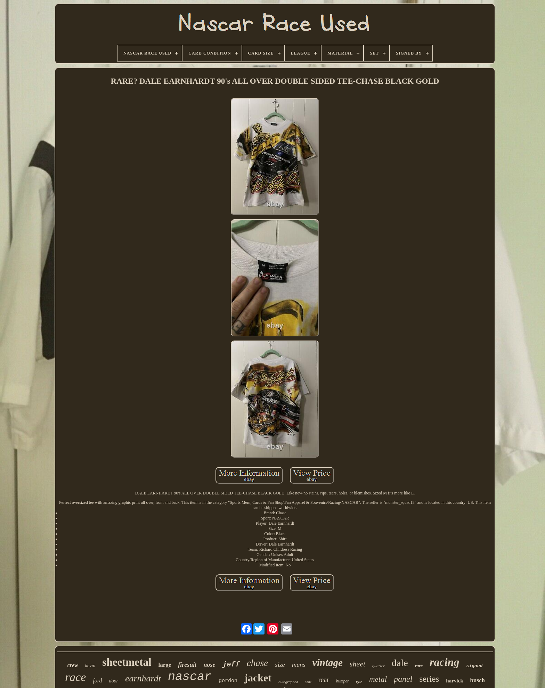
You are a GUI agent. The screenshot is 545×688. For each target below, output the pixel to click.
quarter (378, 665)
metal (378, 679)
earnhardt (143, 678)
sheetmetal (126, 662)
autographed (288, 682)
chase (257, 663)
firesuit (187, 664)
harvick (454, 680)
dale (400, 662)
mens (299, 664)
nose (209, 664)
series (429, 678)
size (280, 664)
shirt (308, 682)
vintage (327, 662)
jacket (257, 677)
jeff (230, 665)
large (164, 665)
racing (444, 662)
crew (72, 665)
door (113, 680)
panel (403, 678)
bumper (342, 681)
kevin (90, 665)
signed (474, 666)
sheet (357, 664)
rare (419, 665)
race (75, 677)
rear (323, 679)
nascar (190, 677)
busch (477, 680)
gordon (228, 681)
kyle (359, 682)
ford (97, 680)
